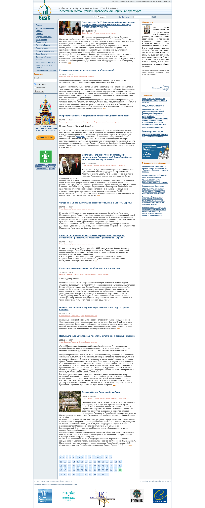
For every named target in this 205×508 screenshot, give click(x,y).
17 (65, 461)
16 (61, 461)
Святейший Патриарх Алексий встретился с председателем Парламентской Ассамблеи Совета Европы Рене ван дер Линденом (107, 157)
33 (69, 466)
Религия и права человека (152, 127)
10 (90, 457)
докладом (80, 137)
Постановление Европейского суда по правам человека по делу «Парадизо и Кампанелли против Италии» (155, 169)
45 (120, 466)
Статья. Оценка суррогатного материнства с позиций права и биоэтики (154, 100)
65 (78, 474)
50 (78, 470)
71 (103, 474)
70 (99, 474)
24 (95, 461)
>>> (69, 63)
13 (102, 457)
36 (82, 466)
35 (78, 466)
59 (116, 470)
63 (69, 474)
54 (95, 470)
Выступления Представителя (94, 122)
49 (74, 470)
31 (61, 466)
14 (106, 457)
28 (111, 461)
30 (120, 461)
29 (116, 461)
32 (65, 466)
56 (103, 470)
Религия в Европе (43, 45)
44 (116, 466)
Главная (39, 25)
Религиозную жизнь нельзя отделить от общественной (86, 70)
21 (82, 461)
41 (103, 466)
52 (86, 470)
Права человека (42, 48)
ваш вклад (45, 137)
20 (78, 461)
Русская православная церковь (105, 33)
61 (61, 474)
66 (82, 474)
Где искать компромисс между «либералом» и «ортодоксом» (89, 268)
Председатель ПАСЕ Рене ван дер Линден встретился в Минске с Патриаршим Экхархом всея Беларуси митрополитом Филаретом (109, 24)
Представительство (44, 37)
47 (65, 470)
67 (86, 474)
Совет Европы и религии (46, 62)
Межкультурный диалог (45, 51)
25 (99, 461)
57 (107, 470)
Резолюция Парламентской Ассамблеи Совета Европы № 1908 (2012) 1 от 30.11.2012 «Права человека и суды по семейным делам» (153, 200)
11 (94, 457)
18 (69, 461)
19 (74, 461)
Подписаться (40, 84)
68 (90, 474)
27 (107, 461)
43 (111, 466)
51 (82, 470)
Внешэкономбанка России (66, 484)
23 (90, 461)
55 (99, 470)
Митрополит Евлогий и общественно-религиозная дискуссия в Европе (94, 116)
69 (95, 474)
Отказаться (39, 87)
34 (74, 466)
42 (107, 466)
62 (65, 474)
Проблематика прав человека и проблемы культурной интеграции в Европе (97, 336)
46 (61, 470)
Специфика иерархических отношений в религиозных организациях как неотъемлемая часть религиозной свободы (155, 133)
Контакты (125, 17)
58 (111, 470)
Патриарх (39, 34)
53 (90, 470)
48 (69, 470)
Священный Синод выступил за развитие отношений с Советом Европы (95, 203)
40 (99, 466)
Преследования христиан (46, 70)
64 (74, 474)
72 (107, 474)
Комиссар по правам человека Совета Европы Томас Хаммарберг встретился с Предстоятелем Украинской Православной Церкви (92, 236)
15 (110, 457)
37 (86, 466)
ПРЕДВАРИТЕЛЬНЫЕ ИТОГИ (153, 106)
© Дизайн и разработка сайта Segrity (153, 481)
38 (90, 466)
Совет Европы (41, 54)
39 (95, 466)
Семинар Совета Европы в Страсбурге (101, 392)
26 (103, 461)
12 (98, 457)
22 (86, 461)
